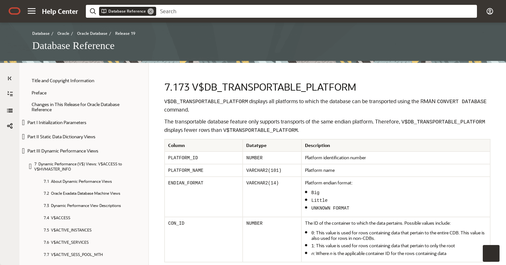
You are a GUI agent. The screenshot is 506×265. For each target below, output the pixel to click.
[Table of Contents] (9, 78)
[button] (31, 11)
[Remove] (150, 11)
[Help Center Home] (60, 11)
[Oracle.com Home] (14, 11)
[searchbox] (316, 11)
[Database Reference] (9, 94)
